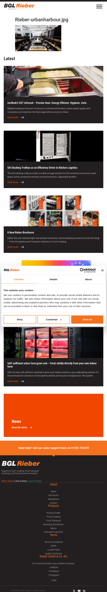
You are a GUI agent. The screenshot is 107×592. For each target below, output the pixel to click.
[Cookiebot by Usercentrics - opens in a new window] (82, 270)
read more (12, 117)
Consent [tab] (18, 279)
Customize (53, 319)
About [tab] (88, 279)
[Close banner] (102, 270)
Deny (20, 319)
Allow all (87, 319)
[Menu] (99, 6)
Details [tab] (53, 279)
